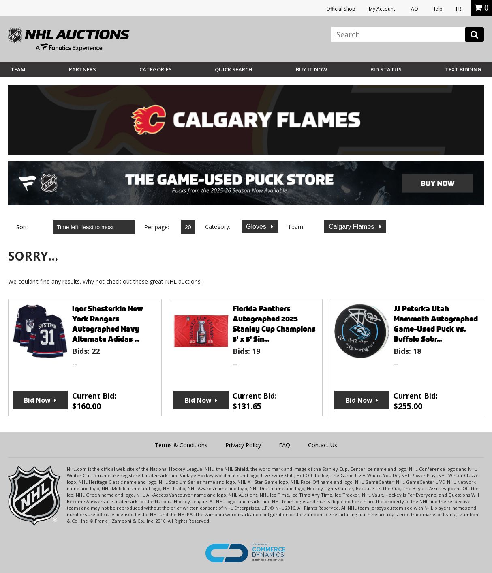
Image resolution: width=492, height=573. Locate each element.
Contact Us (322, 445)
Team (18, 69)
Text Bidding (463, 69)
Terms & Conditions (181, 445)
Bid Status (386, 69)
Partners (82, 69)
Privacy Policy (243, 445)
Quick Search (233, 69)
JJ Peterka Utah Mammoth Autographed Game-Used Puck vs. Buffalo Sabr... (436, 324)
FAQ (413, 8)
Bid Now (37, 400)
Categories (155, 69)
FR (458, 8)
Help (437, 8)
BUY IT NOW (311, 69)
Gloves (257, 226)
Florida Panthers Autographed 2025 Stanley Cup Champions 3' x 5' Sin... (274, 324)
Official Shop (340, 8)
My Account (382, 8)
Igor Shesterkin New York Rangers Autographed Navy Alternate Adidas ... (107, 324)
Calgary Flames (352, 226)
